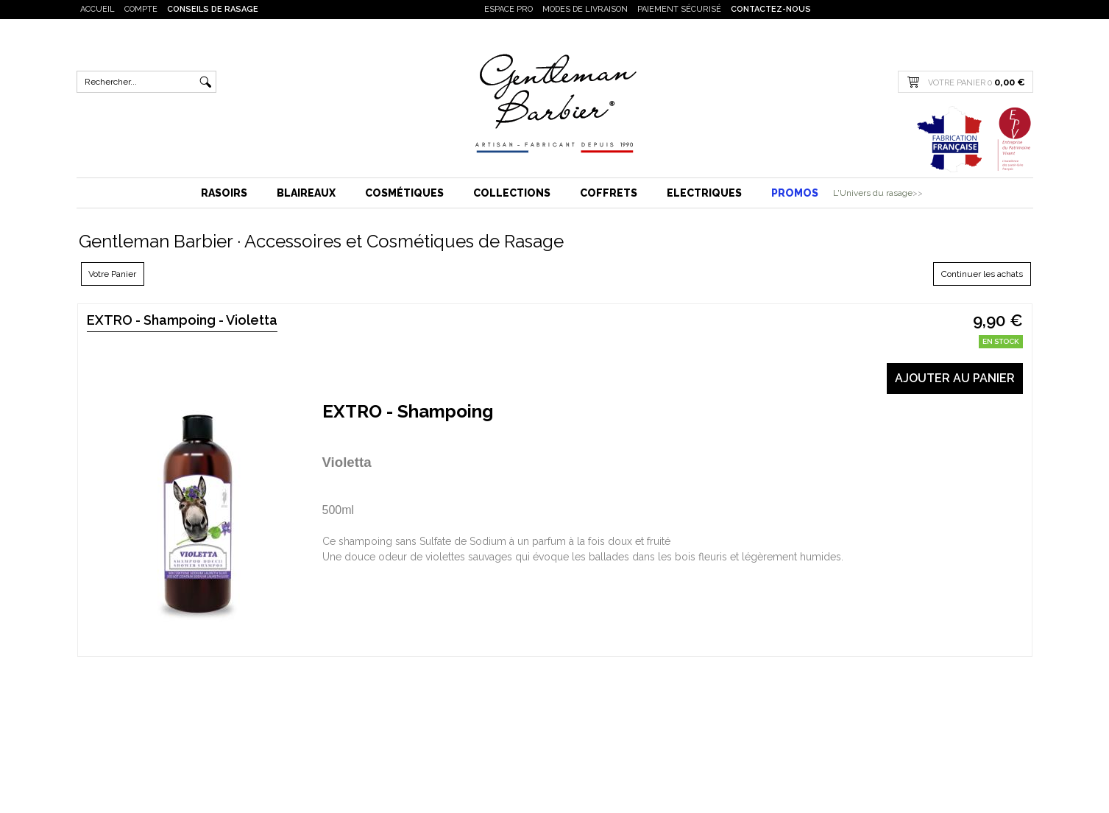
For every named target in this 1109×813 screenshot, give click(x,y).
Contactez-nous (771, 9)
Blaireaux (306, 193)
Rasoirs (224, 193)
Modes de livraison (585, 9)
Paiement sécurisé (679, 9)
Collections (511, 193)
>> (918, 193)
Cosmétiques (404, 193)
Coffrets (608, 193)
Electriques (704, 193)
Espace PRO (508, 9)
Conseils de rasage (212, 9)
